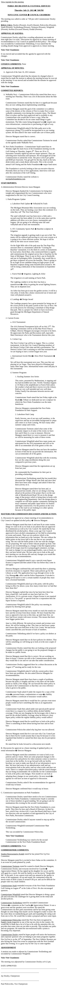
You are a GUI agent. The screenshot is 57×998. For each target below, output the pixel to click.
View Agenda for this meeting (12, 2)
